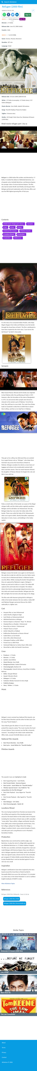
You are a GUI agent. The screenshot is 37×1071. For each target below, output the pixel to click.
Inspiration (7, 238)
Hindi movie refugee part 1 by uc (13, 224)
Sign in (27, 15)
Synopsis (30, 224)
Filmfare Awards (25, 231)
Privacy (4, 1052)
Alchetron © (7, 1062)
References (18, 238)
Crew (12, 227)
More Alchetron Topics (8, 883)
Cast (5, 227)
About (4, 1043)
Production (21, 234)
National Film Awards (10, 231)
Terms (3, 1047)
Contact (4, 1057)
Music (20, 227)
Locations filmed (9, 234)
